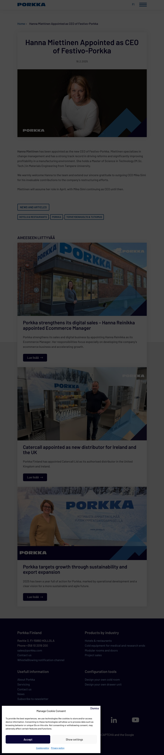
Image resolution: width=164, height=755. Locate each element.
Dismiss (94, 708)
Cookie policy (42, 748)
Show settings (74, 739)
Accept (28, 739)
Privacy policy (57, 748)
